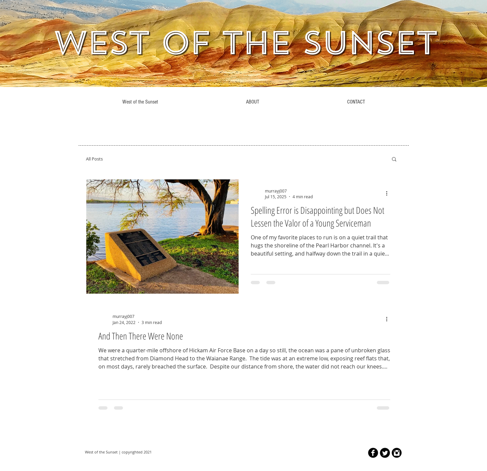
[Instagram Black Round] (397, 453)
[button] (394, 159)
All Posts (94, 159)
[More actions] (389, 193)
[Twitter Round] (385, 453)
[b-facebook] (373, 453)
